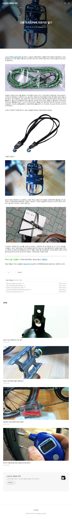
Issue (7, 280)
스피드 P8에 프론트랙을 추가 (15, 57)
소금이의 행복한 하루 (10, 3)
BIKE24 (44, 259)
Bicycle (11, 280)
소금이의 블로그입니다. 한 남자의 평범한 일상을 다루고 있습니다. (23, 479)
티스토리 (36, 510)
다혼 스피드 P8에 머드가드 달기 (14, 283)
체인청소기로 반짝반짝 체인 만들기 (15, 287)
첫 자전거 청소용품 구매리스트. (14, 291)
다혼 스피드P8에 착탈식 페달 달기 (14, 285)
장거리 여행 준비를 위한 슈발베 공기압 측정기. (18, 289)
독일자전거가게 (28, 264)
